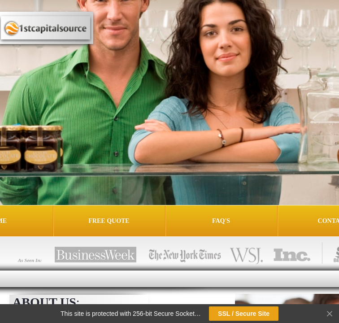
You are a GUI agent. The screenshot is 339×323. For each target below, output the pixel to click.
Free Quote (108, 221)
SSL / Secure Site (243, 313)
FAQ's (221, 221)
